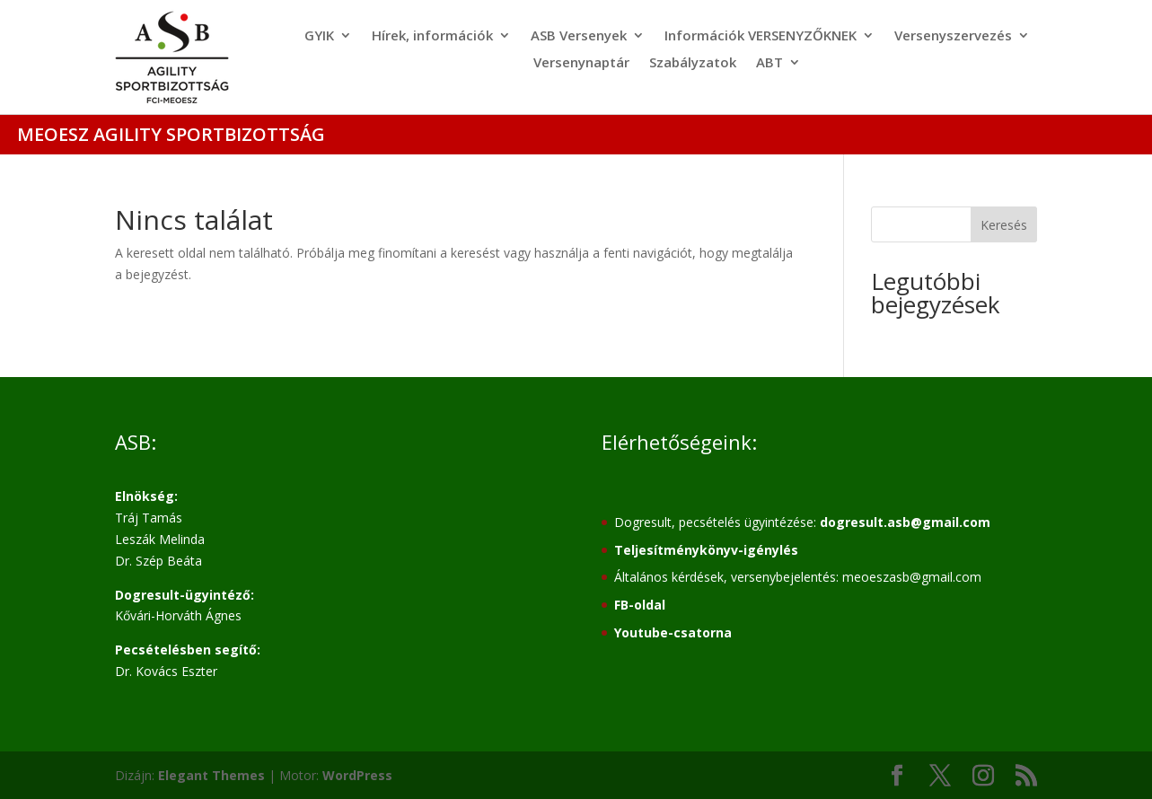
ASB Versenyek (579, 36)
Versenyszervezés (953, 36)
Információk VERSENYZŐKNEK (760, 36)
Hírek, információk (432, 36)
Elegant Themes (211, 775)
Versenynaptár (581, 63)
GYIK (319, 36)
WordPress (357, 775)
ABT (769, 63)
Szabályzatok (692, 63)
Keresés (1004, 224)
